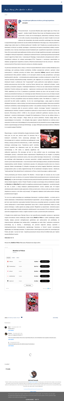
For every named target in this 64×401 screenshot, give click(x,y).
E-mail (41, 389)
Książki (14, 317)
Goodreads (26, 389)
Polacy (18, 317)
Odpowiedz (11, 330)
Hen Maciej (10, 317)
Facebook (34, 389)
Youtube (38, 389)
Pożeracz (10, 333)
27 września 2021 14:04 (17, 333)
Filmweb (30, 389)
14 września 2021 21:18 (16, 327)
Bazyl (9, 327)
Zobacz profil (33, 391)
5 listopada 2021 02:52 (14, 342)
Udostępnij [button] (55, 317)
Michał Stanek (33, 380)
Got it (37, 399)
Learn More (30, 399)
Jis (8, 342)
